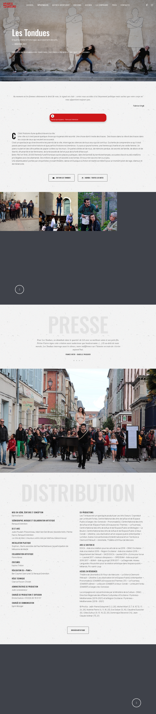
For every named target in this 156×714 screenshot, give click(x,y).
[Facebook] (145, 5)
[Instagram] (150, 5)
